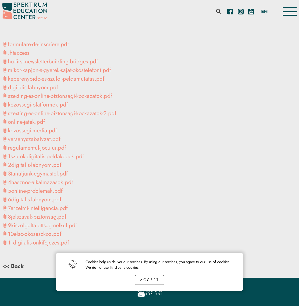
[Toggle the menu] (290, 11)
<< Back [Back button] (13, 266)
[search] (219, 11)
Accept (149, 279)
